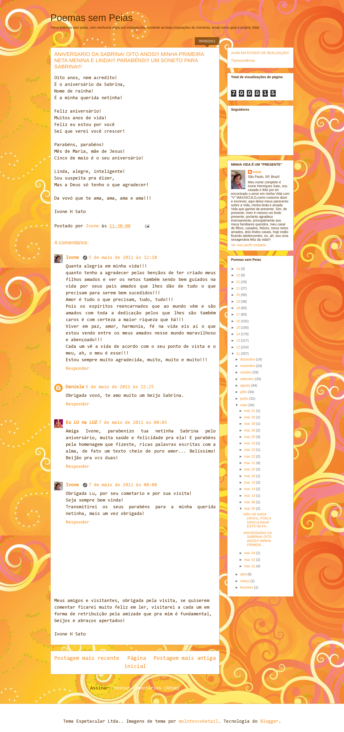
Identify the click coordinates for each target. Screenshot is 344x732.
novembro (248, 366)
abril (243, 574)
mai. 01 (250, 566)
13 (238, 340)
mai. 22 (250, 456)
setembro (247, 379)
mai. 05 (250, 508)
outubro (246, 372)
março (245, 581)
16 (238, 321)
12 (238, 347)
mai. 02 (250, 560)
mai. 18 (250, 476)
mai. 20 (250, 469)
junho (244, 398)
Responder (77, 368)
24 (238, 269)
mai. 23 (250, 450)
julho (244, 392)
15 (238, 327)
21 (238, 288)
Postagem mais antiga (185, 658)
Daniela (75, 387)
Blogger (269, 721)
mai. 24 (250, 443)
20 (238, 295)
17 (238, 314)
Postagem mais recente (86, 658)
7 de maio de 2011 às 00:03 (133, 422)
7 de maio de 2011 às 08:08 (123, 485)
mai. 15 (250, 482)
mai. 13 (250, 495)
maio (244, 405)
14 (238, 334)
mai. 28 (250, 424)
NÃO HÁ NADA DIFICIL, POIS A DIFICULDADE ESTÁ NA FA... (257, 520)
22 (238, 282)
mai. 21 (250, 463)
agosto (245, 385)
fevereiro (247, 587)
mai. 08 (250, 502)
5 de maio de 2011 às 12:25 (120, 387)
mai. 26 (250, 430)
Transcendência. (243, 60)
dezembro (248, 359)
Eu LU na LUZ (81, 422)
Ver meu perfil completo (248, 245)
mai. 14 (250, 489)
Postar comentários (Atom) (147, 688)
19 (238, 301)
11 (238, 353)
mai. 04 (250, 553)
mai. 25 (250, 437)
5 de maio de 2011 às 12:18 (123, 257)
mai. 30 (250, 417)
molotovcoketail (198, 721)
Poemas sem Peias (91, 17)
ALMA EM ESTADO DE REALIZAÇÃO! (260, 53)
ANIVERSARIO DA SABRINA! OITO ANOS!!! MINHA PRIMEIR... (257, 539)
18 (238, 308)
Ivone (73, 257)
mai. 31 (250, 411)
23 (238, 275)
